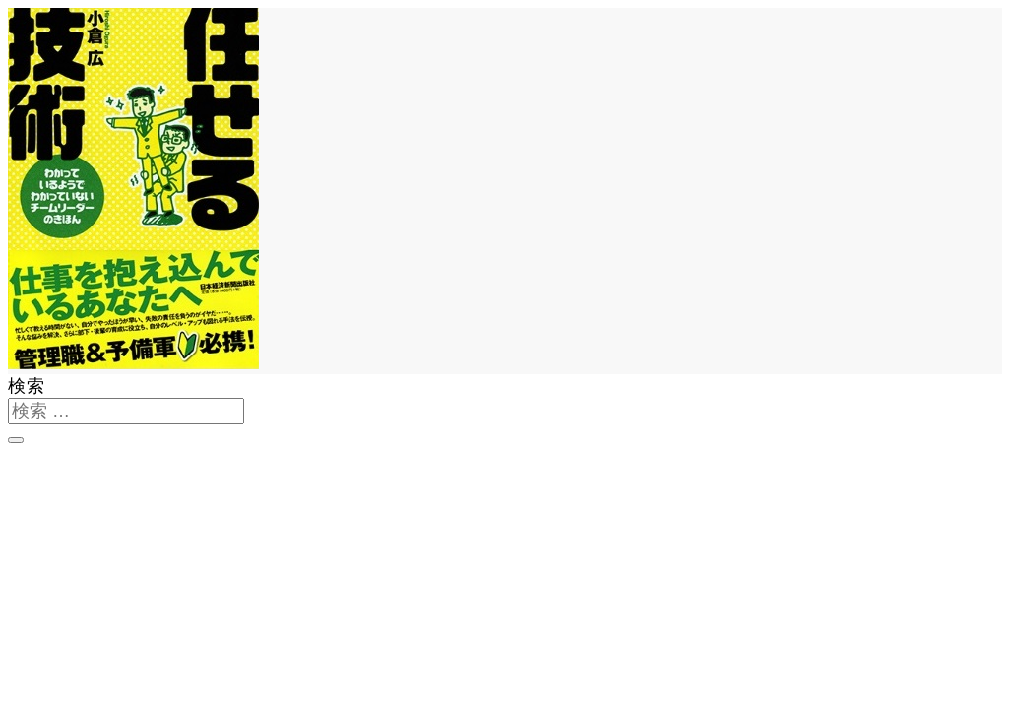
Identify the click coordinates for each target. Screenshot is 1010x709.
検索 (26, 386)
